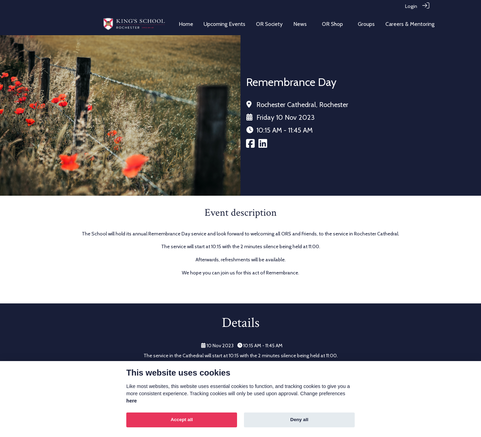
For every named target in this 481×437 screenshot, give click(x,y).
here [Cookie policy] (131, 401)
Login (411, 6)
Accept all (181, 419)
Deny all (299, 419)
